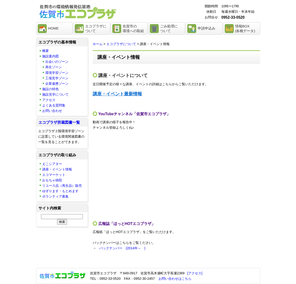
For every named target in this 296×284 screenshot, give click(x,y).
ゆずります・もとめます (60, 191)
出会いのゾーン (56, 62)
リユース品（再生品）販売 (62, 185)
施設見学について (55, 94)
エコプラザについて (95, 28)
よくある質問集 (53, 105)
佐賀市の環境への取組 (133, 28)
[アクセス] (194, 273)
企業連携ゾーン (56, 83)
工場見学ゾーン (56, 78)
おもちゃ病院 (52, 180)
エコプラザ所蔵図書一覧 (59, 122)
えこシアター (52, 164)
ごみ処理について (169, 28)
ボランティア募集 (55, 196)
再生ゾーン (53, 67)
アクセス (48, 100)
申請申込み (206, 28)
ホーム (98, 44)
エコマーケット (53, 175)
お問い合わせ (52, 111)
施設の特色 (50, 89)
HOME (53, 28)
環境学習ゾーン (56, 73)
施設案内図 (50, 56)
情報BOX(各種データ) (245, 28)
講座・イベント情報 (57, 169)
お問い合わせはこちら (175, 278)
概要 (45, 51)
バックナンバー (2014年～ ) (122, 248)
